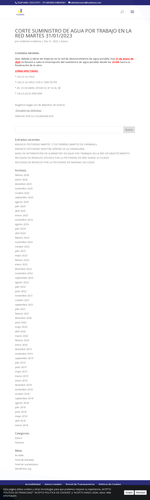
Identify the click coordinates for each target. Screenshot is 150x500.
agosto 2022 (22, 282)
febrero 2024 (22, 237)
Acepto (129, 492)
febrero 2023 (22, 260)
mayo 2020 (21, 326)
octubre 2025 (22, 193)
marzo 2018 (21, 425)
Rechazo (140, 492)
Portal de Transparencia (80, 484)
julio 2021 (20, 309)
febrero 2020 (22, 340)
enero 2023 (21, 264)
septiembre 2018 (24, 398)
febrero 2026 (22, 175)
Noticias (19, 442)
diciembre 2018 (23, 385)
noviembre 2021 (24, 295)
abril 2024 (20, 233)
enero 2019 (21, 380)
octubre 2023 (22, 246)
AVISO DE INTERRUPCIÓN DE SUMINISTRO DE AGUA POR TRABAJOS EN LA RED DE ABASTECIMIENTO (72, 153)
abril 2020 (20, 331)
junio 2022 (20, 291)
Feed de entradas (24, 459)
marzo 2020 (21, 335)
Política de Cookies (110, 484)
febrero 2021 (22, 313)
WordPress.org (23, 468)
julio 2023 (20, 251)
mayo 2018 (21, 416)
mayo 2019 (21, 371)
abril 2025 (20, 210)
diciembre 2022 (23, 268)
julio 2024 (20, 228)
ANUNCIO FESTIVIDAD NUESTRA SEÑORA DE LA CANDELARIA (49, 148)
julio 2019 (20, 362)
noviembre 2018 (24, 389)
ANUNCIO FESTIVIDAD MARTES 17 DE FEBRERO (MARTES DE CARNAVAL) (56, 144)
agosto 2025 (22, 201)
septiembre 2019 (24, 358)
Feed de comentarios (26, 464)
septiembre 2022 (24, 277)
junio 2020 (20, 322)
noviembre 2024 (24, 219)
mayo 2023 (21, 255)
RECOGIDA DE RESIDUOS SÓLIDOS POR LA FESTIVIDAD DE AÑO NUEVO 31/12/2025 (62, 157)
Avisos (64, 41)
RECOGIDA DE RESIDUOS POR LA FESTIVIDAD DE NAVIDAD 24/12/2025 (55, 162)
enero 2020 (21, 344)
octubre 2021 (22, 300)
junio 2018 (20, 411)
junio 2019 (20, 367)
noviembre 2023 (24, 242)
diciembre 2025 (23, 184)
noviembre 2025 (24, 188)
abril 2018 (20, 420)
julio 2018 (20, 407)
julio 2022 (20, 286)
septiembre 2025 (24, 197)
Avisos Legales (53, 484)
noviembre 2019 (24, 353)
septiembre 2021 (24, 304)
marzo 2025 (21, 215)
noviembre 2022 (24, 273)
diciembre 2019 (23, 349)
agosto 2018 (22, 402)
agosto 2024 (22, 224)
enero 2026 (21, 179)
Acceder (19, 455)
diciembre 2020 (23, 318)
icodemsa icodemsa (30, 41)
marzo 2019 (21, 376)
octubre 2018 (22, 393)
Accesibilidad (32, 484)
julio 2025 (20, 206)
